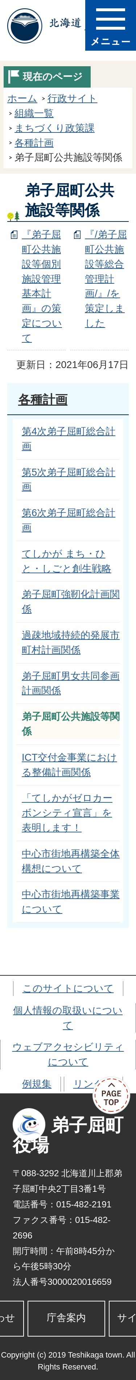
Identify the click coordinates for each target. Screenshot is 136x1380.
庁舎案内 (66, 1317)
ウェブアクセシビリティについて (68, 1054)
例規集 (36, 1083)
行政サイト (73, 98)
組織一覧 (34, 113)
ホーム (22, 98)
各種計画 (34, 142)
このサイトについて (68, 988)
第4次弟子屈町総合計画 (68, 439)
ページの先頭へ (114, 1095)
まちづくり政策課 (55, 128)
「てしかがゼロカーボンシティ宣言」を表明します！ (67, 812)
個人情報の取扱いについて (68, 1018)
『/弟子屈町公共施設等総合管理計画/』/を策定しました (106, 279)
